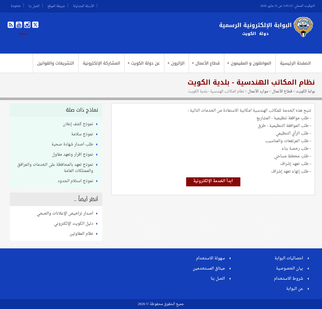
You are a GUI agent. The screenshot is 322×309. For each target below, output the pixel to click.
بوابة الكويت (305, 91)
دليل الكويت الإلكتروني (73, 224)
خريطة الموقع (56, 5)
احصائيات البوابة (289, 258)
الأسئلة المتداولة (83, 5)
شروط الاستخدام (288, 278)
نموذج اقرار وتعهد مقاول (72, 154)
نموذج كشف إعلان (78, 124)
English (16, 5)
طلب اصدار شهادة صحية (72, 144)
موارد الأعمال (258, 91)
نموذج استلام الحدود (75, 181)
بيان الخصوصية (289, 268)
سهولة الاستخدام (210, 258)
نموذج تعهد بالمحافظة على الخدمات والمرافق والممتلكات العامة (55, 168)
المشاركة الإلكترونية (101, 63)
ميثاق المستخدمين (209, 268)
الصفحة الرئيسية (295, 63)
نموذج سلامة (82, 134)
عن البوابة (294, 289)
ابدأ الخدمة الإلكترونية (213, 181)
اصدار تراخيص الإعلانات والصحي (65, 213)
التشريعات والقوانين (55, 63)
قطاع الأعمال (206, 63)
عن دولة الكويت (143, 63)
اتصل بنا (34, 5)
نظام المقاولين (81, 234)
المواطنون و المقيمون (249, 63)
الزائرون (175, 63)
